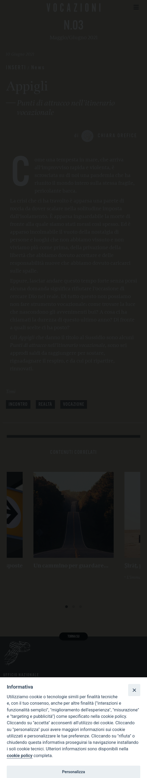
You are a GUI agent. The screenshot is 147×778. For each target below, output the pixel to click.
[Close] (134, 690)
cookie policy (19, 755)
